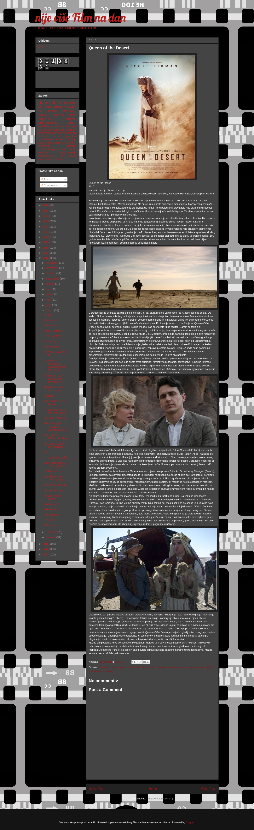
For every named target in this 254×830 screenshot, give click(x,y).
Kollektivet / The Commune (54, 389)
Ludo (48, 315)
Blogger (190, 822)
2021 (46, 231)
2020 (46, 237)
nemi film (59, 159)
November (52, 268)
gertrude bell (126, 667)
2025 (46, 210)
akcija (58, 107)
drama (114, 667)
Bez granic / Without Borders (56, 437)
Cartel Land (52, 346)
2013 (46, 554)
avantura (71, 129)
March (50, 310)
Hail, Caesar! (53, 330)
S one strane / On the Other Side (55, 411)
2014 (46, 549)
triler (57, 102)
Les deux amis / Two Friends (54, 478)
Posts (46, 179)
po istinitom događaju (57, 111)
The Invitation (53, 336)
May (49, 299)
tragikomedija (68, 152)
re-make (63, 149)
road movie (63, 132)
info (40, 46)
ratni (73, 132)
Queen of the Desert (53, 497)
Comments (49, 185)
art (40, 107)
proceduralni (45, 139)
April (49, 305)
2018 (46, 247)
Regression (52, 509)
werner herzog (105, 671)
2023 (46, 221)
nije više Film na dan (80, 17)
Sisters (49, 395)
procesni (55, 142)
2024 (46, 215)
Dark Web (51, 525)
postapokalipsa (47, 149)
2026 (46, 205)
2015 (46, 543)
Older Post (208, 788)
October (51, 273)
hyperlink (71, 136)
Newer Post (96, 788)
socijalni (70, 107)
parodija (71, 139)
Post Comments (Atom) (160, 798)
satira (41, 132)
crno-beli (60, 139)
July (48, 289)
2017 (46, 252)
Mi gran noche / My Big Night (54, 445)
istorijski (145, 667)
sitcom (72, 155)
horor (48, 107)
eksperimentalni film (51, 155)
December (52, 262)
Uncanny (50, 325)
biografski (104, 667)
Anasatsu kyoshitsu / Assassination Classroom (55, 365)
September (53, 278)
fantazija (60, 126)
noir (57, 136)
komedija (69, 103)
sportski (66, 142)
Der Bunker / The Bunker (55, 403)
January (51, 537)
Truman (50, 520)
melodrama (173, 667)
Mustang (50, 341)
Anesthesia (52, 514)
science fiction (64, 115)
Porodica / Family (55, 485)
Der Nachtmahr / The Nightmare (55, 464)
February (51, 532)
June (49, 294)
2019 (46, 242)
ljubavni (71, 126)
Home (153, 788)
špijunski (43, 142)
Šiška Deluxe (53, 471)
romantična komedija (51, 129)
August (50, 283)
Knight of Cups (54, 490)
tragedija (71, 145)
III (46, 452)
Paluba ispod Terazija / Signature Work (56, 426)
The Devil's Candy (56, 457)
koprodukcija (159, 667)
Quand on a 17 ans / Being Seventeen (54, 379)
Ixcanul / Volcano (55, 418)
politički (43, 115)
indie (137, 667)
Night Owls (51, 504)
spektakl (51, 132)
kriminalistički (48, 123)
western (43, 136)
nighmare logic (46, 159)
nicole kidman (189, 667)
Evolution (50, 320)
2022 (46, 226)
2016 (46, 258)
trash (72, 123)
